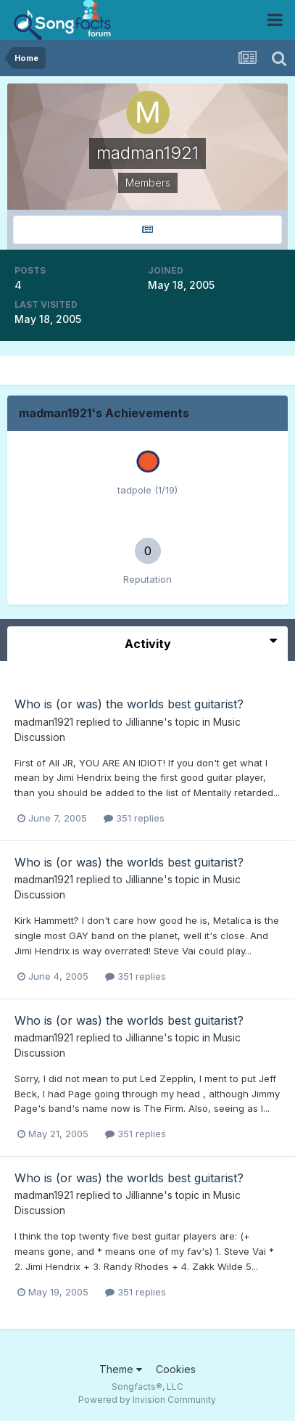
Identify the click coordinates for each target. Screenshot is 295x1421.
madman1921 (43, 722)
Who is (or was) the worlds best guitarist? (129, 704)
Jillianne (144, 722)
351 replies (134, 818)
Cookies (176, 1369)
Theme (120, 1369)
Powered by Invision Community (147, 1399)
